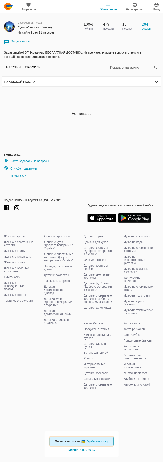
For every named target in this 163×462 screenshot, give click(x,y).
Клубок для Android (137, 384)
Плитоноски (12, 277)
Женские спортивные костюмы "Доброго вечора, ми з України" (58, 257)
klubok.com (8, 6)
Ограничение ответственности (135, 356)
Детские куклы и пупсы (95, 345)
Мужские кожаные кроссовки (136, 270)
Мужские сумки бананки (134, 303)
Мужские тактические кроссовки (138, 311)
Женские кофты (15, 295)
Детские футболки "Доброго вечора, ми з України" (98, 286)
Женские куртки (15, 236)
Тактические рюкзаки (18, 300)
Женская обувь (14, 262)
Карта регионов (134, 329)
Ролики (88, 358)
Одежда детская (95, 259)
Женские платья (15, 251)
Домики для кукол (96, 242)
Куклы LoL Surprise (57, 281)
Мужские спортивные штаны (138, 288)
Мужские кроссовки (137, 236)
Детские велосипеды (98, 307)
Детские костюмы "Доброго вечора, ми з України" (98, 251)
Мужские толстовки (137, 295)
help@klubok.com (135, 373)
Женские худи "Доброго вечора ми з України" (58, 245)
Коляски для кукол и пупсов (97, 336)
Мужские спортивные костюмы (138, 249)
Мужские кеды (133, 242)
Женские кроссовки (57, 236)
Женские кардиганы (17, 256)
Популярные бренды (138, 340)
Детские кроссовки (96, 373)
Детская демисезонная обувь (58, 312)
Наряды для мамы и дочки (58, 267)
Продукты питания (96, 329)
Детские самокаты (56, 275)
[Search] (131, 67)
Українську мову (97, 441)
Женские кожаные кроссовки (16, 269)
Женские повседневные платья (14, 286)
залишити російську (81, 449)
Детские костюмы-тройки (96, 267)
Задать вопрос (17, 42)
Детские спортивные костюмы (98, 386)
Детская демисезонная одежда (54, 290)
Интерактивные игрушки (94, 365)
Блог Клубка (132, 334)
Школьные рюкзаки (97, 378)
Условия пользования (132, 365)
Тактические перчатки (132, 279)
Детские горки (93, 236)
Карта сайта (132, 323)
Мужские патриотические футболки (134, 260)
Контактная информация (132, 348)
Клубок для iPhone (136, 378)
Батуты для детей (96, 352)
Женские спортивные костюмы (18, 243)
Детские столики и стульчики (56, 321)
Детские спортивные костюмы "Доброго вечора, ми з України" (98, 299)
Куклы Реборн (93, 323)
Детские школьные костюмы (97, 276)
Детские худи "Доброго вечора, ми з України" (58, 302)
